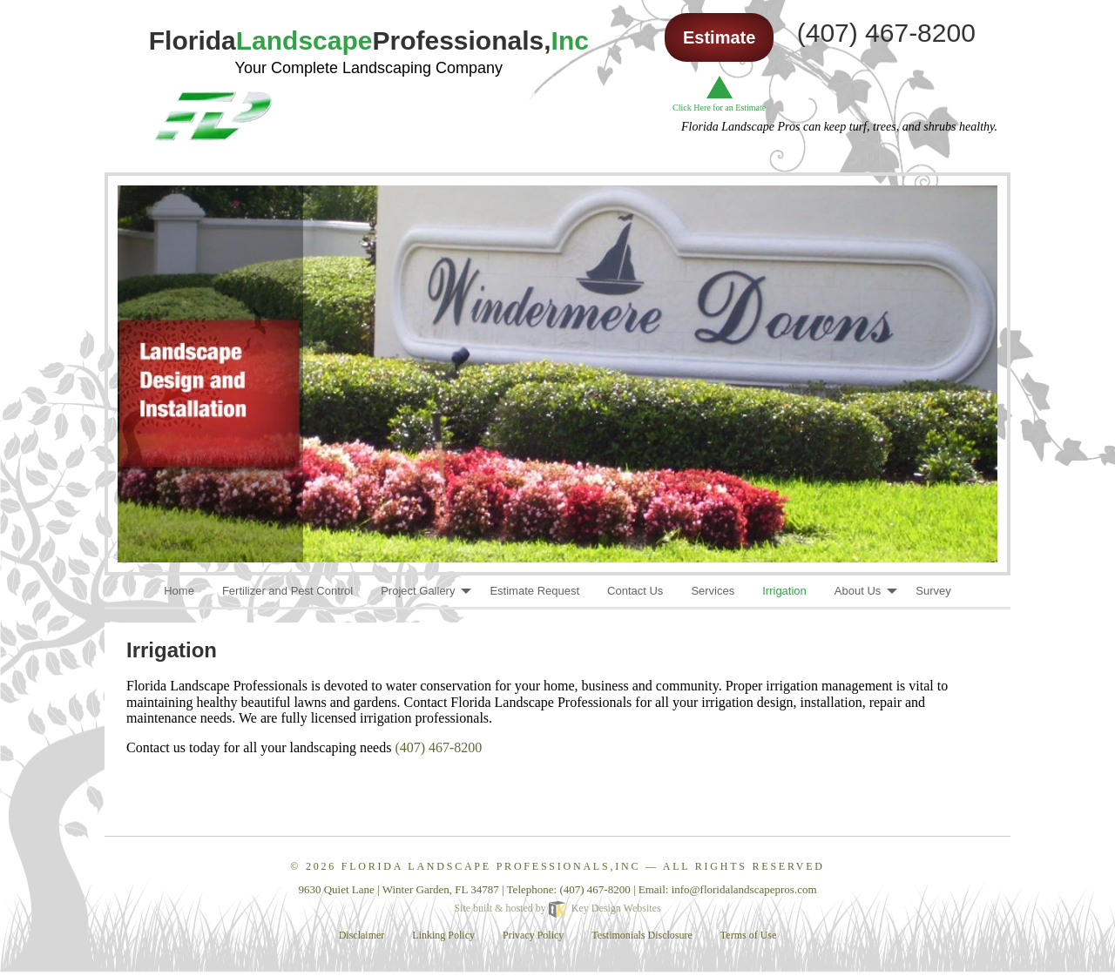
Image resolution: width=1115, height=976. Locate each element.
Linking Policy (443, 935)
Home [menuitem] (179, 590)
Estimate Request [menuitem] (534, 590)
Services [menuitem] (712, 590)
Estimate (719, 37)
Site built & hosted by (557, 908)
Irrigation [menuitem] (784, 590)
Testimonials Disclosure (641, 935)
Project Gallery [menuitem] (418, 590)
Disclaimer (362, 935)
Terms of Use (748, 935)
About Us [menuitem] (858, 590)
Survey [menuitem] (933, 590)
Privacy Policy (533, 935)
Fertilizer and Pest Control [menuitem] (287, 590)
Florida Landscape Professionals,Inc (490, 866)
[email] (744, 889)
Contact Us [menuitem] (635, 590)
